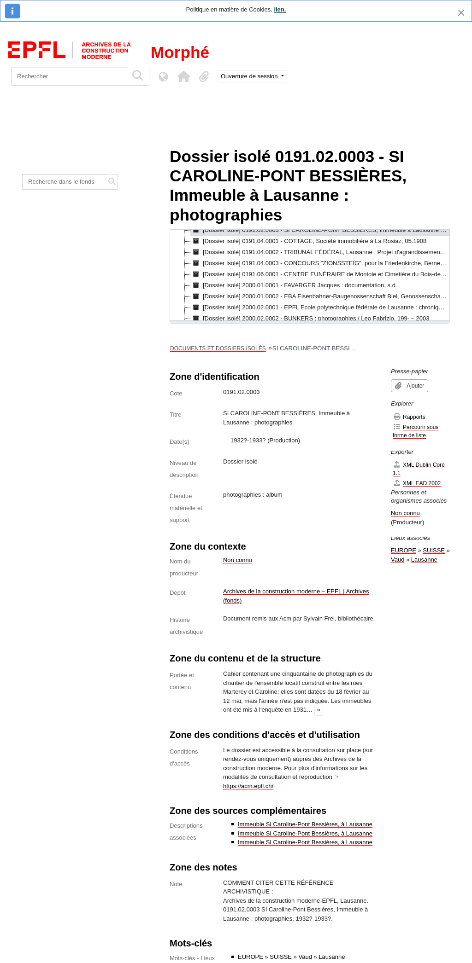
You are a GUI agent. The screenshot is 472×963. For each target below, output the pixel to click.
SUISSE (281, 956)
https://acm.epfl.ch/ (248, 786)
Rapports (409, 416)
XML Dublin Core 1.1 (419, 468)
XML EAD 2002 (417, 483)
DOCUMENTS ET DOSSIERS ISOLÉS (218, 348)
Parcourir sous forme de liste (415, 431)
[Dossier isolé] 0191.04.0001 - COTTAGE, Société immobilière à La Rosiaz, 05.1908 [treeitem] (308, 241)
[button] (183, 76)
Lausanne (332, 956)
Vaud (305, 956)
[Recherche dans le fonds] (65, 181)
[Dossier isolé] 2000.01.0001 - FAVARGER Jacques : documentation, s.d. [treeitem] (294, 285)
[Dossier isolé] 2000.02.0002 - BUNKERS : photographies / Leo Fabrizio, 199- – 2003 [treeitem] (310, 318)
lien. (280, 9)
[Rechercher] (69, 76)
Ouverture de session (250, 76)
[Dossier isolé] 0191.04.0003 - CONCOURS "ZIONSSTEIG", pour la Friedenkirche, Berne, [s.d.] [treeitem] (320, 263)
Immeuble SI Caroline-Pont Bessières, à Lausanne (305, 824)
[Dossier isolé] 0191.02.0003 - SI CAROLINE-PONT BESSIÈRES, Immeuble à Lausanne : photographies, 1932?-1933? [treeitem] (320, 230)
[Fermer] (461, 12)
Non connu (237, 560)
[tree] (309, 276)
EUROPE (250, 956)
